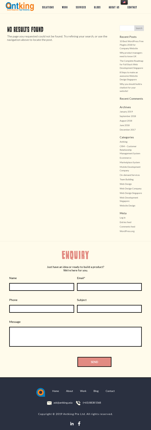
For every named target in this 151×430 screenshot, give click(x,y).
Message (15, 321)
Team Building (127, 179)
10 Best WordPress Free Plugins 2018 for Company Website (131, 45)
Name (13, 278)
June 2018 (125, 125)
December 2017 (128, 129)
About (69, 390)
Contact (132, 7)
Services (81, 7)
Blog (96, 390)
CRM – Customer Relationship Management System (130, 150)
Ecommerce (125, 157)
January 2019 (126, 111)
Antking (123, 141)
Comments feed (127, 226)
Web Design (126, 184)
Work (65, 7)
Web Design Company (131, 188)
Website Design (127, 205)
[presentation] (50, 361)
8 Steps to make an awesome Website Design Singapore (129, 76)
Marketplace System (130, 162)
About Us (114, 7)
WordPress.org (127, 231)
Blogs (97, 7)
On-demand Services (130, 175)
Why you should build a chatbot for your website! (131, 87)
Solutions (48, 7)
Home (55, 390)
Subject (82, 299)
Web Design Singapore (131, 193)
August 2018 (126, 120)
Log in (122, 217)
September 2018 (128, 116)
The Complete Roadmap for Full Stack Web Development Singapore (131, 64)
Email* (81, 278)
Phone (13, 299)
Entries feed (125, 222)
